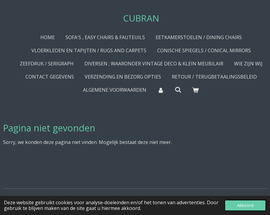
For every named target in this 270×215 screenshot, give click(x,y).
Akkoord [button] (245, 205)
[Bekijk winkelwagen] (195, 90)
